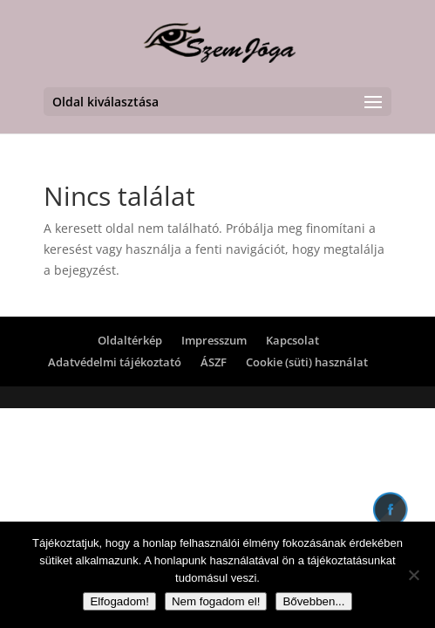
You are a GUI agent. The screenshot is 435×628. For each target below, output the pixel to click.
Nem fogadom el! (216, 601)
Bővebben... (313, 601)
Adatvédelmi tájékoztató (114, 362)
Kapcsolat (292, 340)
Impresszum (214, 340)
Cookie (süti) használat (307, 362)
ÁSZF (214, 362)
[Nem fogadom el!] (413, 575)
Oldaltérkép (130, 340)
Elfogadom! (119, 601)
